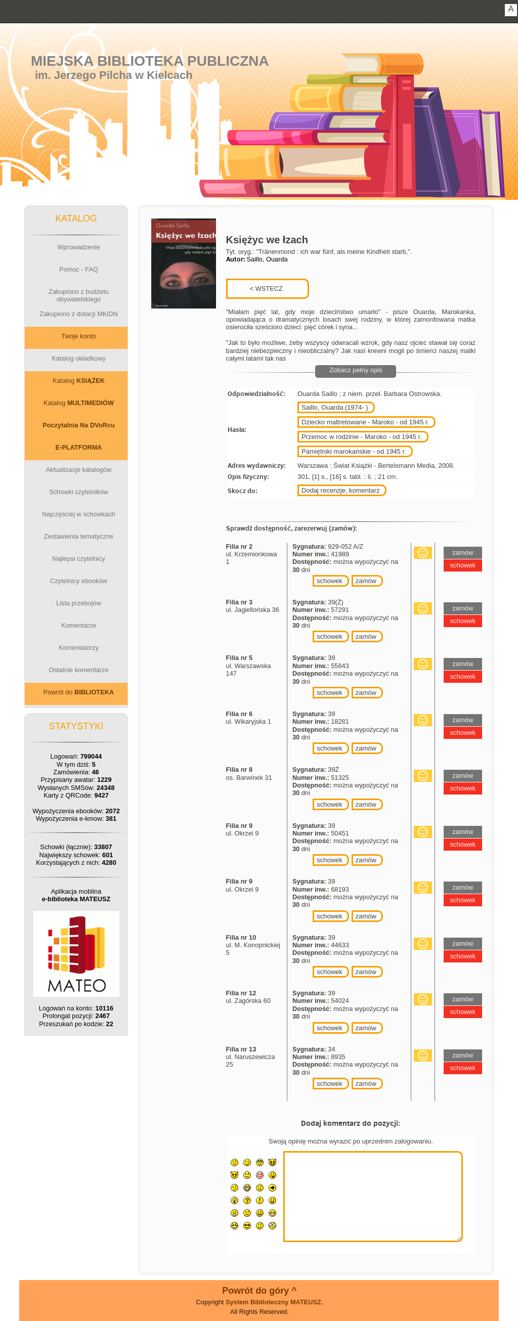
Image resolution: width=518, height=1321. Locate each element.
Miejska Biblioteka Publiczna (150, 61)
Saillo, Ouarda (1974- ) (334, 407)
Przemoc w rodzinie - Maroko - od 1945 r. (361, 437)
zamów (366, 581)
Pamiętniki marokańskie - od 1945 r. (353, 451)
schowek (329, 581)
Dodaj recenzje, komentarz (340, 490)
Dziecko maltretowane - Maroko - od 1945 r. (365, 422)
